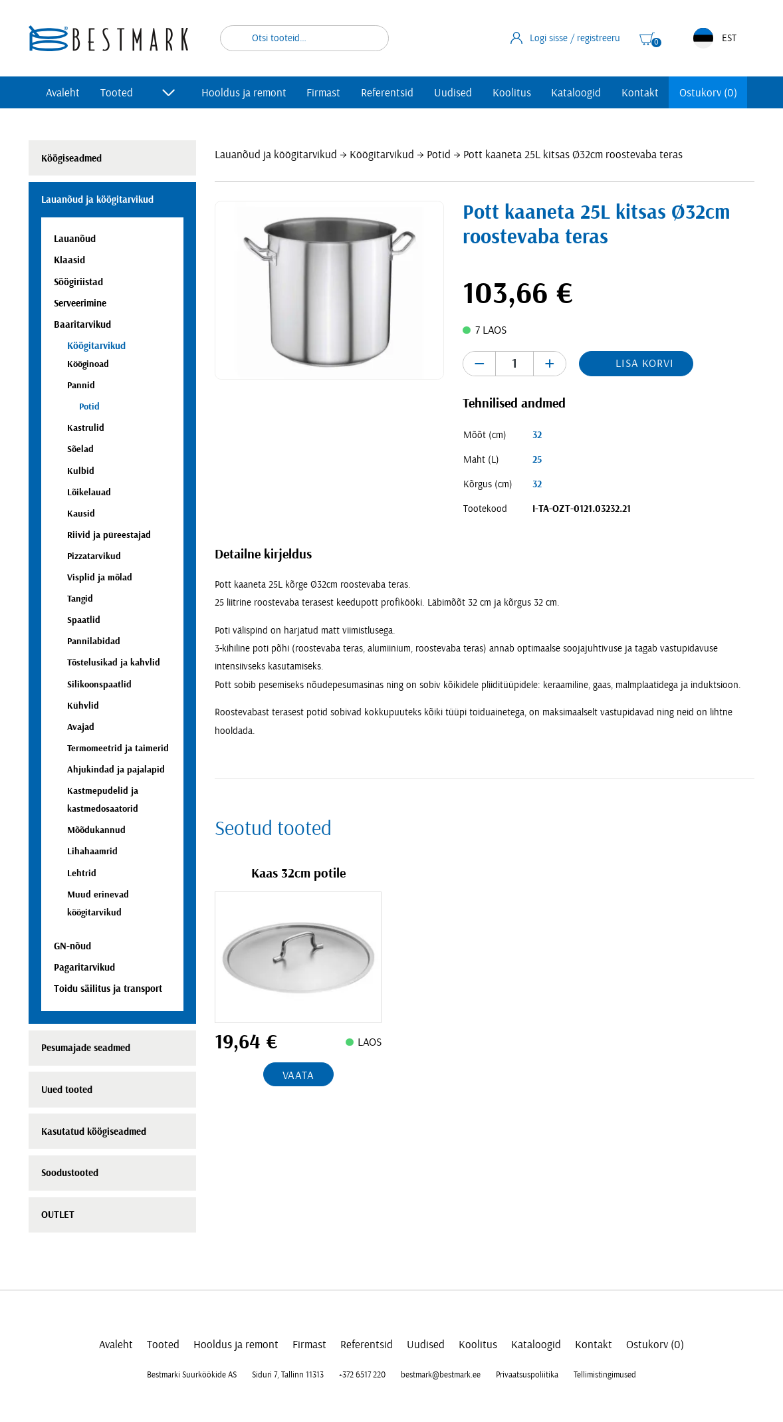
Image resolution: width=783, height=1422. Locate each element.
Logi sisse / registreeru (565, 38)
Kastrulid (85, 428)
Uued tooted (66, 1090)
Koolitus (512, 92)
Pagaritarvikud (84, 968)
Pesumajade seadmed (85, 1048)
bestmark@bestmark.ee (441, 1374)
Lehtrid (81, 873)
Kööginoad (88, 364)
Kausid (81, 514)
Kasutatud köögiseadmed (93, 1132)
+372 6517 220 (362, 1374)
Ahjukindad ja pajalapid (116, 769)
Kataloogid (576, 92)
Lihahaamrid (92, 851)
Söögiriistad (78, 282)
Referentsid (387, 92)
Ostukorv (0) (708, 92)
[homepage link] (108, 38)
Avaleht (63, 92)
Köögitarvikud (382, 154)
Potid (439, 154)
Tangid (80, 599)
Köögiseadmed (71, 159)
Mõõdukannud (96, 830)
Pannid (81, 385)
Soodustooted (69, 1173)
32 (537, 435)
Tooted (116, 92)
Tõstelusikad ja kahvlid (113, 662)
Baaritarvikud (82, 325)
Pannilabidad (93, 641)
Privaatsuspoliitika (527, 1374)
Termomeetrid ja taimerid (118, 748)
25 (537, 460)
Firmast (323, 92)
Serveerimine (80, 303)
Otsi (370, 38)
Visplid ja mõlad (99, 577)
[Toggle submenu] (169, 92)
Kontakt (640, 92)
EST (714, 38)
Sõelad (80, 449)
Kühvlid (83, 706)
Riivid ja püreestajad (109, 535)
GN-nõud (72, 946)
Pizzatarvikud (94, 556)
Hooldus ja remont (243, 92)
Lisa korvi (644, 363)
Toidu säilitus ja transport (108, 989)
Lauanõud (75, 239)
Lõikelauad (89, 492)
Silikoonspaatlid (99, 684)
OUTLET (57, 1215)
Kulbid (80, 471)
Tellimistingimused (605, 1374)
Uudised (453, 92)
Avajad (80, 727)
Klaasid (69, 260)
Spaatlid (83, 620)
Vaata (298, 1075)
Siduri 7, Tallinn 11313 (288, 1374)
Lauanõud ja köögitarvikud (276, 154)
